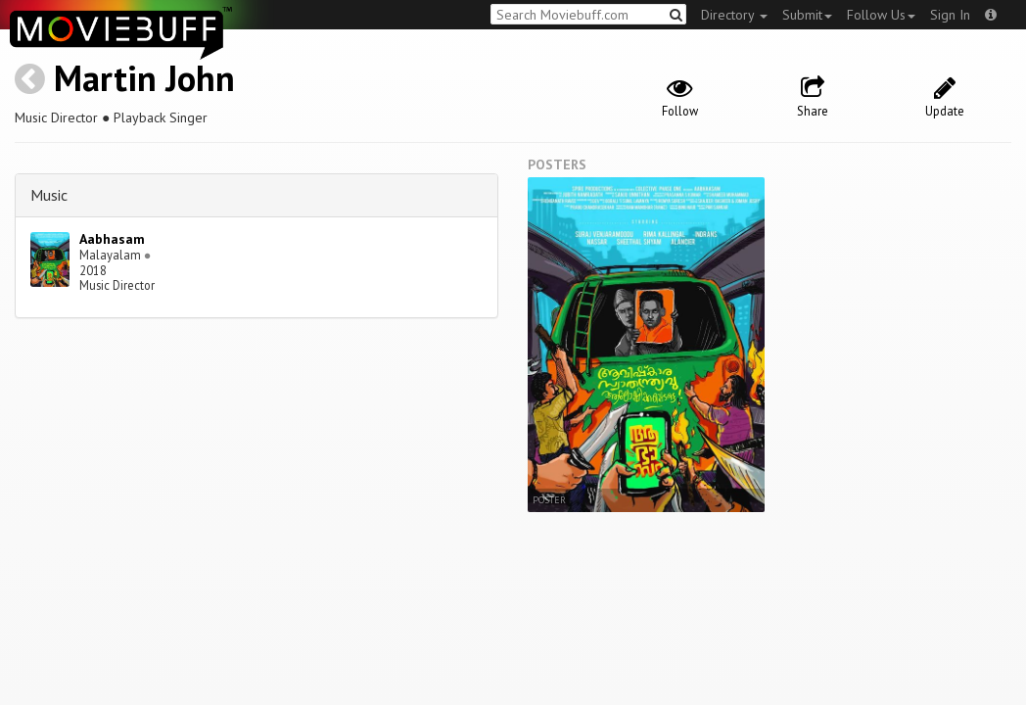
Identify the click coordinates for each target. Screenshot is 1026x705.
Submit (807, 15)
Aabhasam (112, 239)
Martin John (144, 78)
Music (49, 195)
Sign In (950, 15)
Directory (734, 15)
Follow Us (881, 15)
